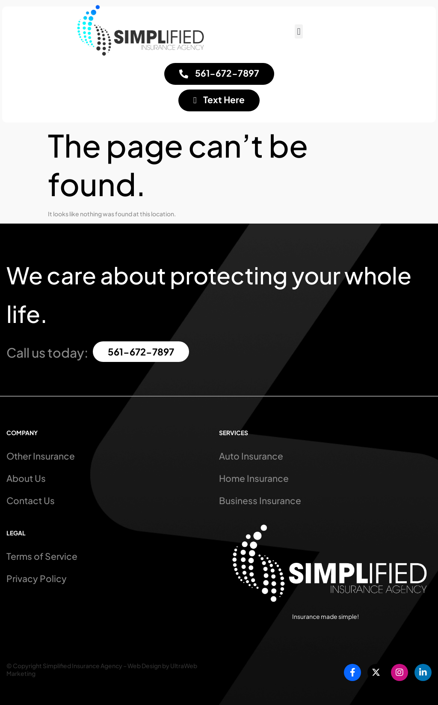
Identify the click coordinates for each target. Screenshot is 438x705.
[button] (299, 31)
